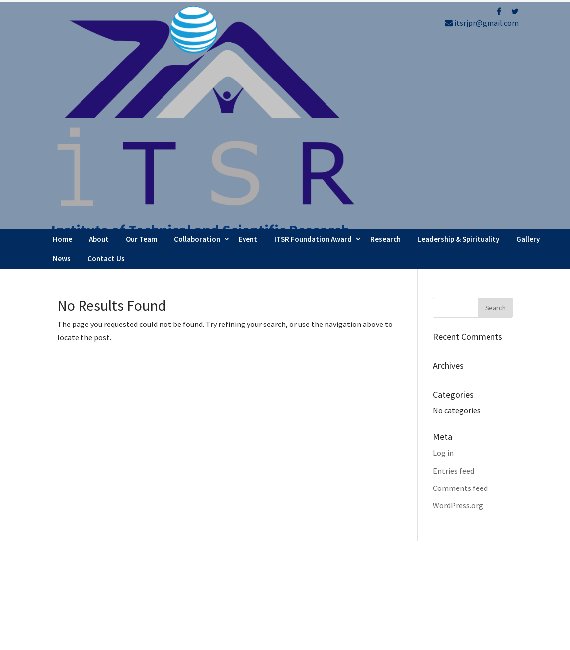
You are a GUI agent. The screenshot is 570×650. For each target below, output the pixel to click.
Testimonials (327, 583)
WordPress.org (458, 326)
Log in (443, 274)
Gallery (528, 59)
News (62, 79)
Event (248, 59)
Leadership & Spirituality (458, 59)
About (99, 59)
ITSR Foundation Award (313, 59)
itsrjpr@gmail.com (482, 23)
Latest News (326, 569)
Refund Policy (448, 560)
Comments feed (460, 309)
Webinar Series (330, 556)
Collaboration (197, 59)
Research (385, 59)
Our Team (141, 59)
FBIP (150, 638)
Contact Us (106, 79)
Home (62, 59)
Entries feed (453, 291)
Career (316, 596)
